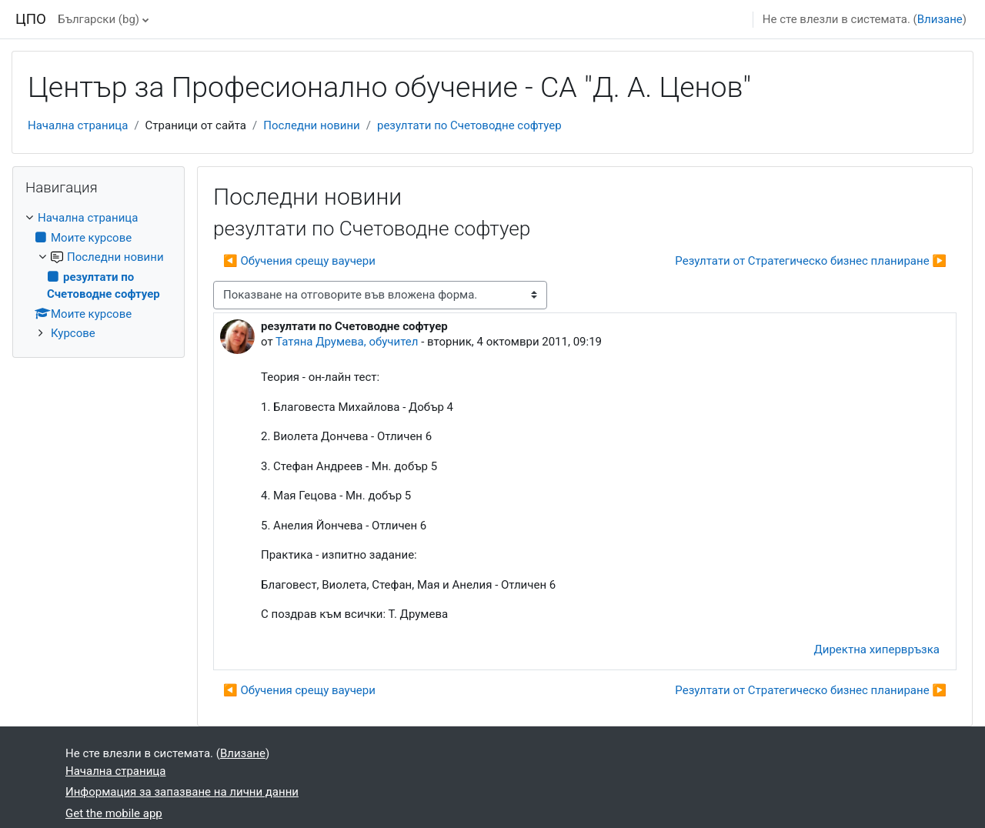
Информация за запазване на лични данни (182, 792)
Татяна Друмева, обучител (346, 342)
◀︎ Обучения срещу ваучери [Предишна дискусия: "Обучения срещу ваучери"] (299, 261)
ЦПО (30, 19)
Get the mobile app (113, 813)
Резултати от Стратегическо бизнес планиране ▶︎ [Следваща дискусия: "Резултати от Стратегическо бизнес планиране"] (811, 261)
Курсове (73, 333)
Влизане (940, 19)
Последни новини (311, 125)
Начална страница (78, 125)
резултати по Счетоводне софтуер (469, 125)
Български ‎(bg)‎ (98, 19)
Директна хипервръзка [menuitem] (877, 649)
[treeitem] (98, 275)
